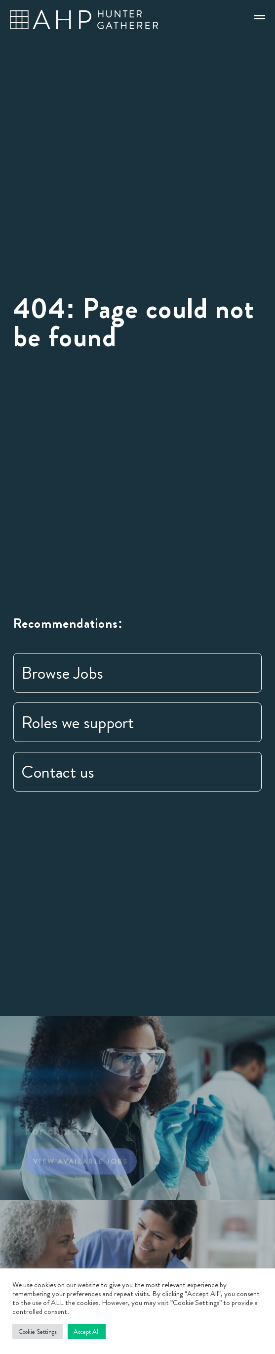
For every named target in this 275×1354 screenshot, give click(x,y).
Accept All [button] (87, 1331)
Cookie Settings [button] (37, 1331)
